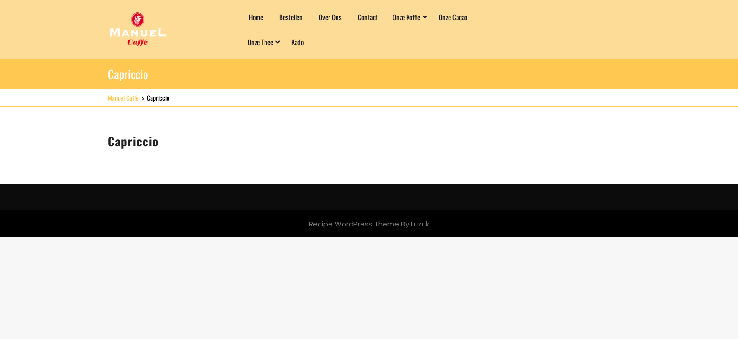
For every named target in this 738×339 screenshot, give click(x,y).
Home (256, 17)
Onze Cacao (453, 17)
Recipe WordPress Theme (354, 224)
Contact (368, 17)
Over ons (330, 17)
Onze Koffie (406, 17)
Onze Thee (260, 42)
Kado (297, 42)
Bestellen (291, 17)
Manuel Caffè (123, 98)
